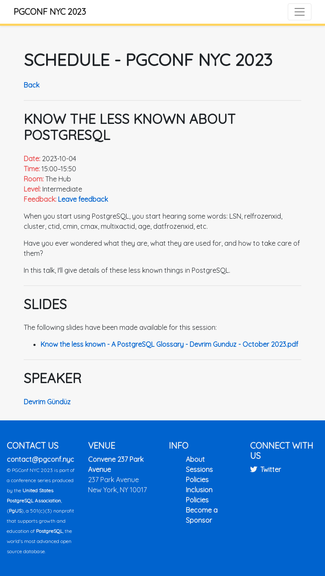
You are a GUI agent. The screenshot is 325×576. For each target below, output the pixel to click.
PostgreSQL (49, 531)
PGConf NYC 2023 (50, 11)
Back (31, 85)
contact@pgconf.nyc (40, 459)
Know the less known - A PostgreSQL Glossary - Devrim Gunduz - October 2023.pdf (169, 344)
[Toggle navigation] (299, 11)
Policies (197, 479)
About (195, 459)
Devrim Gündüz (47, 402)
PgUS (15, 510)
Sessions (199, 469)
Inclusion (199, 489)
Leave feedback (83, 199)
